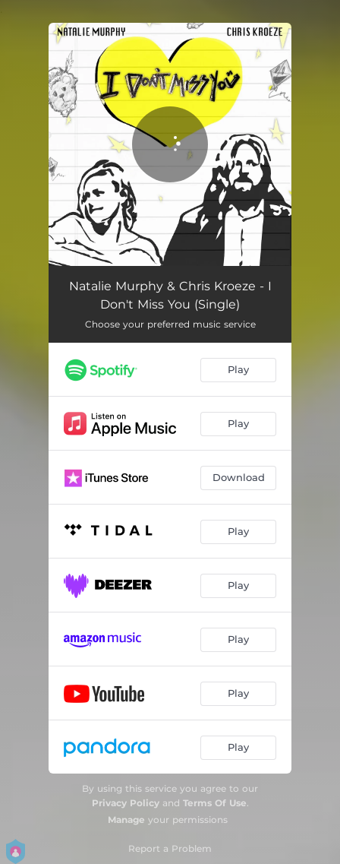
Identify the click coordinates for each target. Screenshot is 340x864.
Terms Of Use (215, 803)
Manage (126, 819)
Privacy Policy (125, 803)
